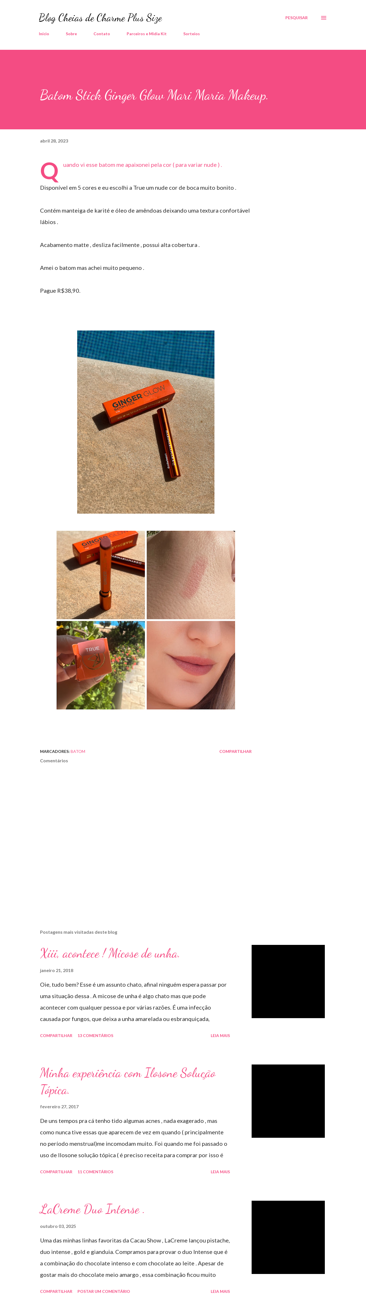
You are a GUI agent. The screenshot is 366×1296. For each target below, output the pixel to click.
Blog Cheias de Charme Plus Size (100, 17)
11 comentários (95, 1171)
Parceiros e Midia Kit (147, 33)
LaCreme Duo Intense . (92, 1209)
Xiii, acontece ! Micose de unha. (110, 953)
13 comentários (95, 1035)
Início (44, 33)
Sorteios (191, 33)
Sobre (71, 33)
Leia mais (220, 1035)
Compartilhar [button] (235, 751)
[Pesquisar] (296, 18)
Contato (102, 33)
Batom (78, 751)
